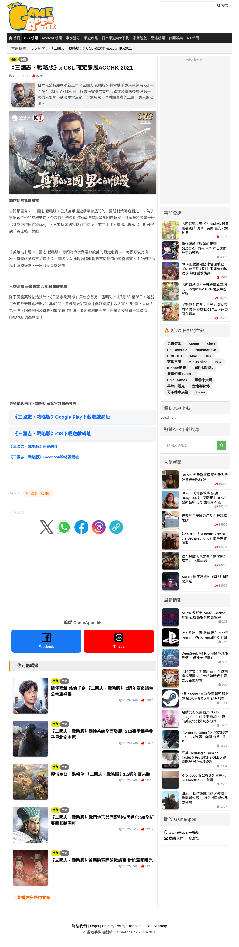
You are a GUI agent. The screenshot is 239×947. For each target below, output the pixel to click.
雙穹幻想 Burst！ (181, 374)
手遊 (23, 59)
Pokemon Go (205, 350)
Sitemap (160, 926)
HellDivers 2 (177, 350)
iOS (208, 356)
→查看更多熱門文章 (31, 897)
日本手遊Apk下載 (115, 38)
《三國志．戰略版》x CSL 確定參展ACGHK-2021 (91, 48)
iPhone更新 (177, 368)
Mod (194, 356)
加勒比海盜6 (203, 368)
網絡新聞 (158, 38)
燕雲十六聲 (203, 380)
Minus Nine (198, 362)
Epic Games (177, 380)
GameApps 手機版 (182, 832)
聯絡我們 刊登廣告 (182, 838)
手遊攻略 (91, 38)
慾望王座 (174, 362)
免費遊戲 (174, 344)
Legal (94, 926)
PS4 (218, 362)
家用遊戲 (140, 38)
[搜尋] (186, 5)
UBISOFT (175, 356)
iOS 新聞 (31, 38)
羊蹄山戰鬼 (176, 386)
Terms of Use (139, 926)
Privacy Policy (113, 926)
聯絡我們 (79, 926)
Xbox (211, 344)
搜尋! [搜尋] (223, 5)
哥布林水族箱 (178, 392)
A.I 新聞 (193, 38)
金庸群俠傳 (201, 386)
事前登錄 (73, 38)
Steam (194, 344)
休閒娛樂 (176, 38)
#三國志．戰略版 (38, 493)
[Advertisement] (82, 357)
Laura (200, 392)
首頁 (14, 38)
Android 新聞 (52, 38)
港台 (14, 59)
